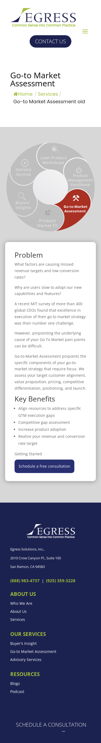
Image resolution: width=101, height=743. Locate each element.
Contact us (50, 41)
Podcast (17, 692)
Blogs (15, 684)
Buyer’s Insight (23, 644)
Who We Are (21, 604)
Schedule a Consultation (51, 724)
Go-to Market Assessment (33, 652)
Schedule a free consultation (44, 466)
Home (23, 94)
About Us (18, 612)
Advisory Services (25, 660)
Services (17, 620)
